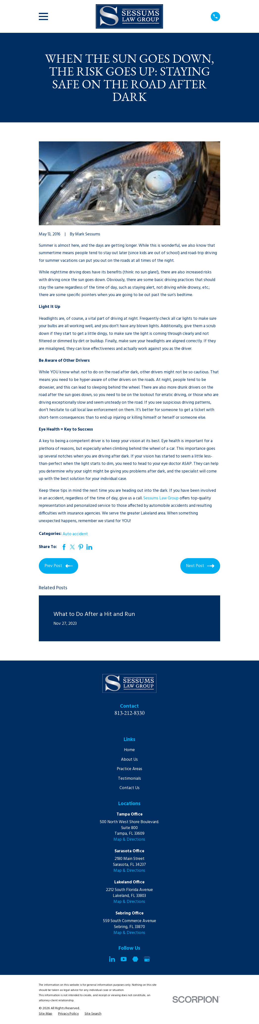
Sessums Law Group (161, 498)
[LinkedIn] (112, 959)
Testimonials (129, 778)
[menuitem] (45, 1013)
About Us (129, 759)
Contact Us (129, 788)
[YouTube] (124, 959)
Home (129, 750)
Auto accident (75, 534)
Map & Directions (129, 839)
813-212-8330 (130, 713)
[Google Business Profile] (147, 959)
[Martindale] (135, 959)
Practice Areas (129, 769)
